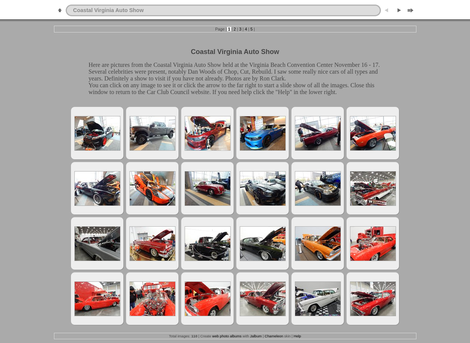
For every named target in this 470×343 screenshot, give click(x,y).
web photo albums (227, 336)
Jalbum (256, 336)
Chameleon (274, 336)
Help (297, 336)
